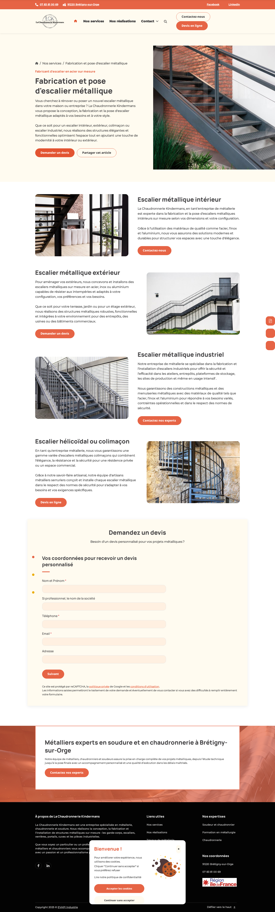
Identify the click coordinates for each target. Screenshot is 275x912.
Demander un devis (55, 153)
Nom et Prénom (54, 581)
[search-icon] (165, 21)
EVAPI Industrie (68, 907)
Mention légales (157, 855)
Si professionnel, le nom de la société (68, 598)
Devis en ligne (192, 26)
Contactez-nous (193, 17)
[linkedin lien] (38, 865)
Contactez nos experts (159, 420)
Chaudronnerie (212, 840)
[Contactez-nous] (270, 333)
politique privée (99, 686)
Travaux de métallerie (160, 840)
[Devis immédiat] (270, 321)
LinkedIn (232, 4)
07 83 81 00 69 (211, 871)
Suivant (53, 674)
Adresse (48, 651)
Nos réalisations (122, 21)
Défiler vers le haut (222, 907)
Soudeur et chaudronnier (218, 824)
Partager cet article (96, 153)
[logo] (50, 21)
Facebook (210, 4)
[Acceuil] (75, 21)
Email (47, 633)
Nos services (93, 21)
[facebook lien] (48, 865)
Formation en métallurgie (218, 832)
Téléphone (50, 616)
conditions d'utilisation (144, 686)
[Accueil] (36, 63)
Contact (150, 21)
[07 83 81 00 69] (270, 345)
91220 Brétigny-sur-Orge (217, 864)
